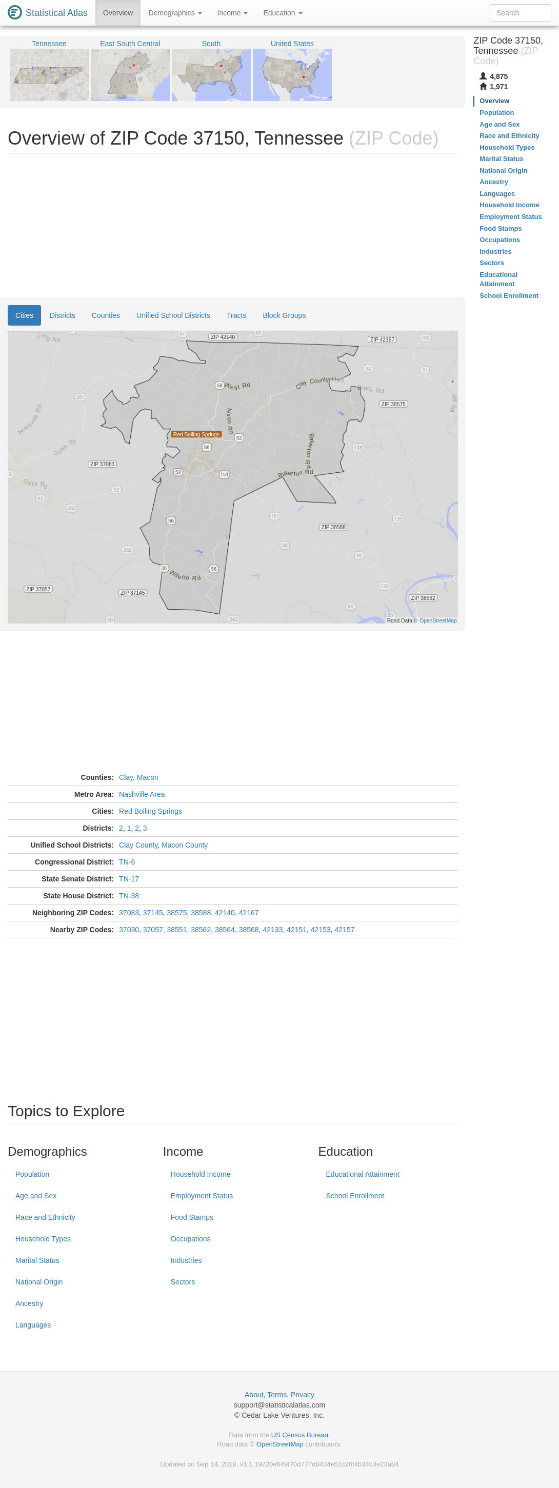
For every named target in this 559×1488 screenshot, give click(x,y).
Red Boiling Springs (150, 811)
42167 (249, 913)
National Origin (39, 1282)
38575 (177, 913)
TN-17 (129, 879)
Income (232, 13)
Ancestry (29, 1303)
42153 (321, 930)
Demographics (175, 13)
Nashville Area (142, 794)
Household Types (43, 1239)
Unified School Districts (173, 315)
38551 (177, 930)
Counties (106, 315)
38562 (201, 930)
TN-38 (129, 896)
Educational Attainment (363, 1174)
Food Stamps (192, 1217)
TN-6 (127, 862)
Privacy (302, 1395)
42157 (345, 930)
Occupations (191, 1239)
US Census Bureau (299, 1435)
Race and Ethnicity (45, 1217)
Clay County (138, 845)
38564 (225, 930)
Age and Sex (35, 1196)
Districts (62, 315)
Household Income (201, 1174)
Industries (186, 1260)
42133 (273, 930)
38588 (201, 913)
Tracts (236, 315)
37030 (129, 930)
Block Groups (284, 315)
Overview (118, 13)
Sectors (183, 1282)
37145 (153, 913)
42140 (225, 913)
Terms (277, 1395)
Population (32, 1174)
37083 (129, 913)
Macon (147, 777)
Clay (126, 777)
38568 (249, 930)
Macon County (185, 845)
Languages (33, 1325)
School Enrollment (355, 1196)
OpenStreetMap (280, 1444)
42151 (297, 930)
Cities (24, 315)
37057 (153, 930)
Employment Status (202, 1196)
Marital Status (37, 1260)
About (254, 1395)
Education (282, 13)
